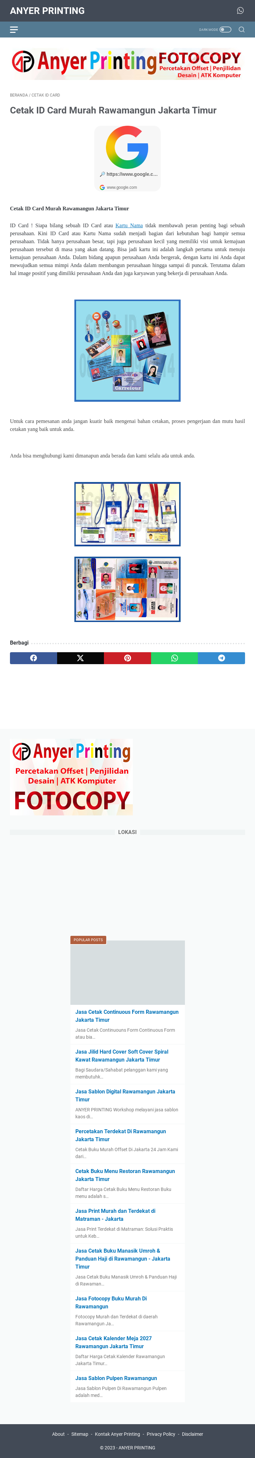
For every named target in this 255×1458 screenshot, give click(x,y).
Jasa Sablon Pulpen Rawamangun (116, 1378)
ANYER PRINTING (47, 10)
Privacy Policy (161, 1434)
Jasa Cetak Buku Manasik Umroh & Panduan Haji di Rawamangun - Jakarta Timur (122, 1259)
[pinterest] (127, 658)
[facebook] (33, 658)
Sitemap (79, 1434)
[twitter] (80, 658)
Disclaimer (192, 1434)
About (58, 1434)
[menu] (18, 29)
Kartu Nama (129, 225)
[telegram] (221, 658)
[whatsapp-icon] (240, 11)
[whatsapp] (174, 658)
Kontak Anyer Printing (117, 1434)
